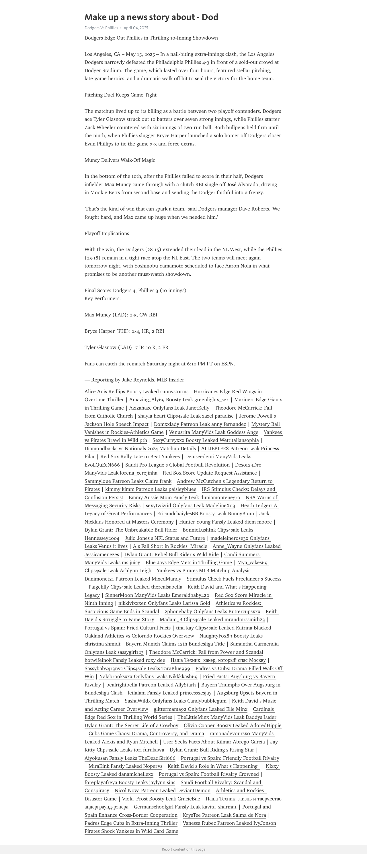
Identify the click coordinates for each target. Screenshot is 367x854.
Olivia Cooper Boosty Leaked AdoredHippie (233, 725)
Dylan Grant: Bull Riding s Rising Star (212, 750)
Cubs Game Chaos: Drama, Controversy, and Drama (146, 733)
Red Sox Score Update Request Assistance (210, 473)
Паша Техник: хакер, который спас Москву (218, 660)
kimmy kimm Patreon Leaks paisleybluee (150, 489)
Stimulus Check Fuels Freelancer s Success (234, 579)
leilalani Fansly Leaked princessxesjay (170, 693)
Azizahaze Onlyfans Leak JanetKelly (169, 408)
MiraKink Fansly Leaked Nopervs (125, 766)
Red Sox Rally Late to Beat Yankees (140, 456)
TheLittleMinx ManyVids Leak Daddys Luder (226, 717)
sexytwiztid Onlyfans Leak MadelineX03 (190, 505)
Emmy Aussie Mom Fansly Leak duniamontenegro (184, 497)
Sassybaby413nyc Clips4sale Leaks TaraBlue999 (137, 668)
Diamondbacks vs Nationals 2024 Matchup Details (140, 448)
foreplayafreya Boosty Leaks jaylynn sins (130, 782)
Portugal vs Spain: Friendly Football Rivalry (230, 758)
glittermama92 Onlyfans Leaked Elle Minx (200, 709)
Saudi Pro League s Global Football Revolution (177, 465)
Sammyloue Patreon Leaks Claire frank (128, 481)
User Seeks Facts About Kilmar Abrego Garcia (214, 742)
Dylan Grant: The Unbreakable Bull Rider (131, 530)
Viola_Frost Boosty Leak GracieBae (161, 799)
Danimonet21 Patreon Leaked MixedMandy (133, 579)
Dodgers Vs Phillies (101, 27)
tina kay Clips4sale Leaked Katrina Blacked (223, 628)
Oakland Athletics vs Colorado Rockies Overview (139, 636)
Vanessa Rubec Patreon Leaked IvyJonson (229, 823)
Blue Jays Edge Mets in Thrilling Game (189, 562)
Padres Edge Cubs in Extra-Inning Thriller (131, 823)
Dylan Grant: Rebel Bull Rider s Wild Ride (171, 554)
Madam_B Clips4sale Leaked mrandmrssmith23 (212, 619)
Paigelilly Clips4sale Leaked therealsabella (135, 587)
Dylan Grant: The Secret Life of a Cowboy (131, 725)
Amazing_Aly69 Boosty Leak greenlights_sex (179, 399)
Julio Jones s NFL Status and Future (165, 538)
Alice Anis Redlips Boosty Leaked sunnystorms (136, 391)
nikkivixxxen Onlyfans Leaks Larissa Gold (164, 603)
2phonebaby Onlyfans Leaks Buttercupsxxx (212, 611)
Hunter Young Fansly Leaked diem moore (225, 522)
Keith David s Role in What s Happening (214, 766)
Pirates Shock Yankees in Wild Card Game (131, 831)
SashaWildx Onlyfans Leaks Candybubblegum (176, 701)
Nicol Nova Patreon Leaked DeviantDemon (162, 790)
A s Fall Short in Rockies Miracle (170, 546)
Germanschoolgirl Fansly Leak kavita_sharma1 (185, 807)
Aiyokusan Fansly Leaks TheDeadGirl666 (130, 758)
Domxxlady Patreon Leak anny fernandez (200, 424)
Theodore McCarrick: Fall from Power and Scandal (206, 652)
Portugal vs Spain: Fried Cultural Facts (128, 628)
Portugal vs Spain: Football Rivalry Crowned (209, 774)
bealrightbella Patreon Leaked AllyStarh (151, 685)
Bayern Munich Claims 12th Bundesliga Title (175, 644)
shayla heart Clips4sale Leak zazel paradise (186, 416)
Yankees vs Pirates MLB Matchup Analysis (203, 570)
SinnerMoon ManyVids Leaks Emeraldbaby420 (157, 595)
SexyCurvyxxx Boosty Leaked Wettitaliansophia (206, 440)
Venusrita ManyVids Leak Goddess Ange (213, 432)
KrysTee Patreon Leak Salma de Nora (224, 815)
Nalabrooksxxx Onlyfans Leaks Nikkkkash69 (148, 676)
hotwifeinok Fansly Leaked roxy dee (125, 660)
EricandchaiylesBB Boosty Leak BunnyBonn (205, 513)
